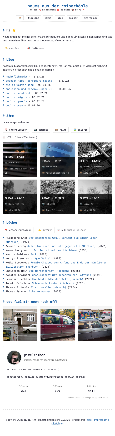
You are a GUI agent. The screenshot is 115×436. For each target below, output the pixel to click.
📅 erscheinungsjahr (18, 229)
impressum (90, 17)
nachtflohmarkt (16, 76)
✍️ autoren (45, 229)
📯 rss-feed (12, 48)
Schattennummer (40, 291)
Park (34, 254)
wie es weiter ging (20, 84)
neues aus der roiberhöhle (57, 5)
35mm (48, 17)
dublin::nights (16, 97)
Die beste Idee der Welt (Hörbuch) (57, 279)
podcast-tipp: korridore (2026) (29, 80)
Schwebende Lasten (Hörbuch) (53, 283)
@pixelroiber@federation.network (45, 359)
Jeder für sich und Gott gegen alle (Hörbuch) (61, 246)
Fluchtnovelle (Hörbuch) (48, 287)
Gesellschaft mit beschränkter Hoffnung (61, 275)
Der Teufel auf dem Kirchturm (55, 250)
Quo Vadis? (43, 258)
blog (60, 17)
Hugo (89, 419)
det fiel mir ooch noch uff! (32, 302)
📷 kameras (41, 129)
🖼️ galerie (80, 129)
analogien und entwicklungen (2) (30, 89)
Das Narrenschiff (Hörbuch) (49, 270)
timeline (33, 17)
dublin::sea (14, 105)
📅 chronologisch (16, 129)
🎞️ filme (60, 129)
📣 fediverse (35, 48)
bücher (73, 17)
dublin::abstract (18, 93)
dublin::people (16, 101)
